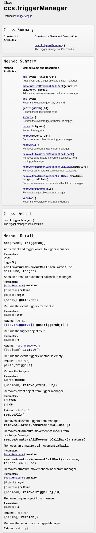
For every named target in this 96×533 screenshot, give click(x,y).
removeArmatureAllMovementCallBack (48, 167)
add (25, 77)
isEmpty (28, 117)
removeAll (29, 145)
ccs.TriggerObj (19, 325)
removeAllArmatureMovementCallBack (48, 154)
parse (26, 126)
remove (27, 136)
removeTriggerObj (35, 189)
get (25, 99)
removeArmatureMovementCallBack (45, 176)
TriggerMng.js (24, 16)
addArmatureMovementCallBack (43, 86)
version (28, 198)
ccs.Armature (14, 285)
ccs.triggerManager (48, 45)
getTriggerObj (32, 108)
